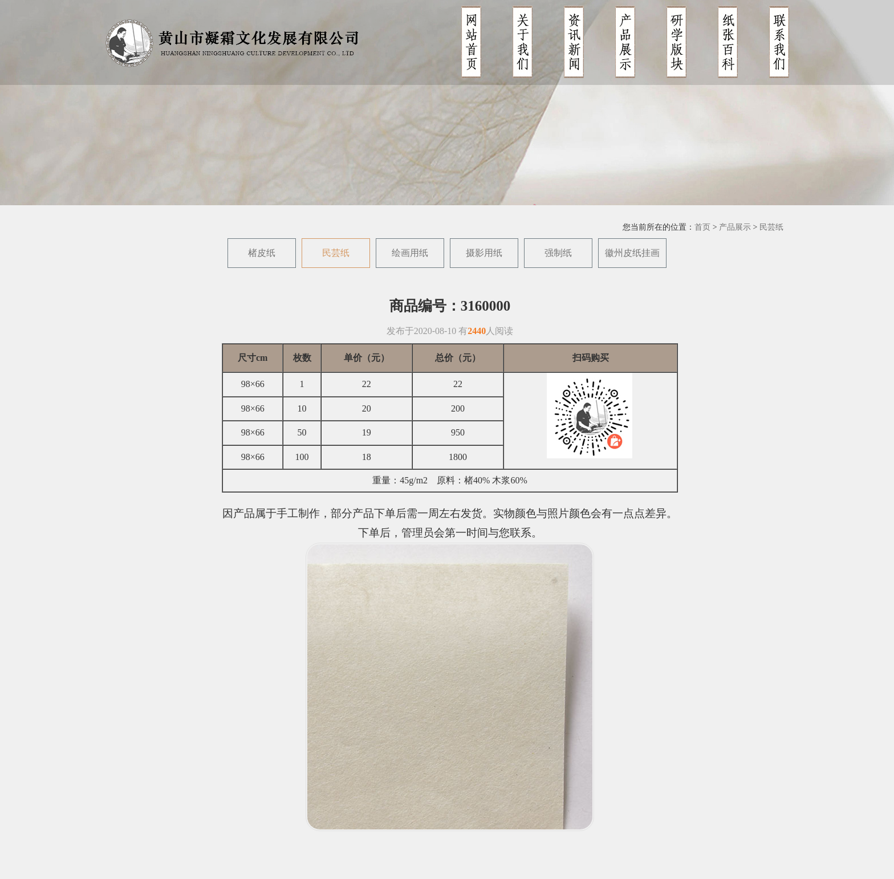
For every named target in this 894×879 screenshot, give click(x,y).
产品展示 (735, 227)
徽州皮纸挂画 (632, 253)
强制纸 (558, 253)
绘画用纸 (410, 253)
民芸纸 (771, 227)
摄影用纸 (484, 253)
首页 (702, 227)
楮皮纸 (261, 253)
